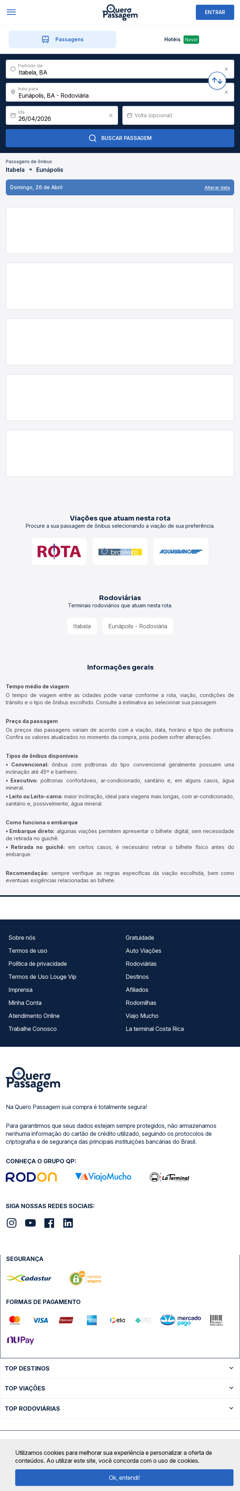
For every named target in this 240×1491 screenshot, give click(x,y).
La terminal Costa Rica (155, 1028)
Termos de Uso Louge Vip (42, 976)
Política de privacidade (37, 963)
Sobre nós (21, 937)
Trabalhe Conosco (32, 1028)
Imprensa (20, 989)
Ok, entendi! (124, 1477)
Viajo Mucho (142, 1015)
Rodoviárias (141, 963)
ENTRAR (215, 12)
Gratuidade (140, 937)
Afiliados (137, 989)
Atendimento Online (34, 1015)
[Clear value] (111, 115)
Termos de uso (27, 950)
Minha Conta (25, 1002)
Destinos (137, 976)
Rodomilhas (141, 1002)
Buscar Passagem (120, 138)
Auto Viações (143, 950)
